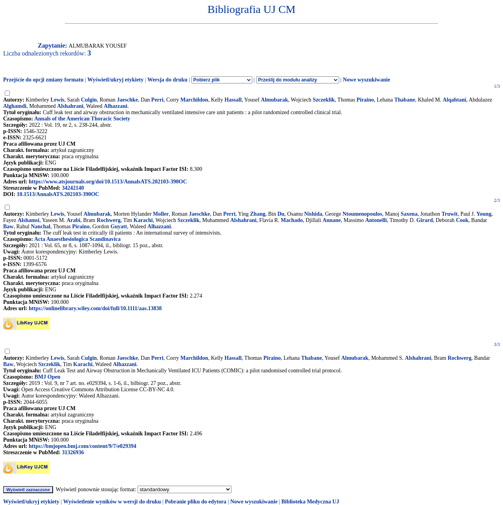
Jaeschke (127, 100)
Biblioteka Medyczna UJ (310, 502)
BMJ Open (48, 377)
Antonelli (376, 220)
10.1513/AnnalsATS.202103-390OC (58, 194)
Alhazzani (115, 106)
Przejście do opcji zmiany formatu (43, 80)
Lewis (57, 100)
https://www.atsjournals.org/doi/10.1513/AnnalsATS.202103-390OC (108, 182)
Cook (462, 220)
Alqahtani (454, 100)
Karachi (143, 220)
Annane (332, 220)
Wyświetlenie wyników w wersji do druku (112, 502)
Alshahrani (70, 106)
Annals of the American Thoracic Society (82, 119)
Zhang (257, 214)
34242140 (73, 188)
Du (281, 214)
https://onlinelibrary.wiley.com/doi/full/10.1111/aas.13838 (95, 308)
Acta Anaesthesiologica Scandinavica (77, 239)
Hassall (233, 100)
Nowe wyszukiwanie (366, 80)
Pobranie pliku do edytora (195, 502)
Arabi (73, 220)
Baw (8, 226)
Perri (157, 100)
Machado (292, 220)
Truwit (449, 214)
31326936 (73, 452)
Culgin (89, 100)
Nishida (313, 214)
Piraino (365, 100)
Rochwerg (109, 220)
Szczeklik (324, 100)
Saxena (409, 214)
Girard (424, 220)
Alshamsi (28, 220)
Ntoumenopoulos (362, 214)
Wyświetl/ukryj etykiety (115, 80)
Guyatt (118, 226)
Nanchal (40, 226)
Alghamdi (14, 106)
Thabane (404, 100)
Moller (161, 214)
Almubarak (274, 100)
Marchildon (194, 100)
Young (483, 214)
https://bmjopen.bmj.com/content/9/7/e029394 (82, 446)
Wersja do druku (167, 80)
